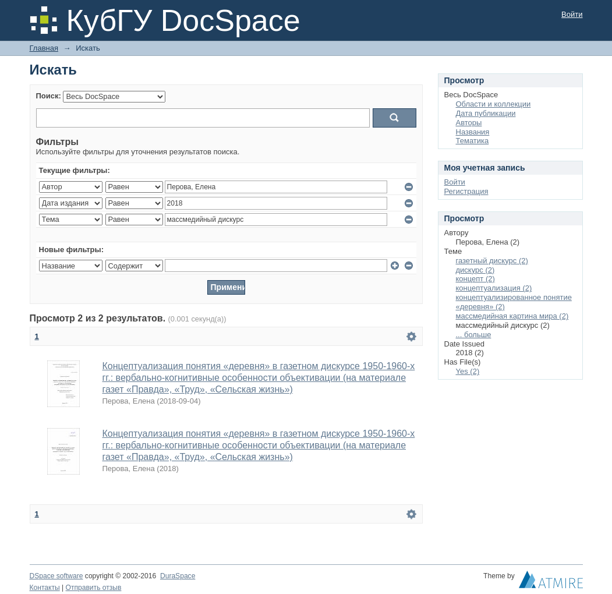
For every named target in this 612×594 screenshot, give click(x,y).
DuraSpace (177, 576)
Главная (44, 48)
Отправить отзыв (94, 588)
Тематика (472, 140)
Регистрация (466, 191)
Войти (571, 14)
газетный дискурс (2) (492, 260)
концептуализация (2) (494, 288)
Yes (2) (468, 371)
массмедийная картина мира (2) (512, 316)
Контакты (45, 588)
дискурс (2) (475, 270)
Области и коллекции (493, 104)
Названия (473, 132)
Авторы (469, 122)
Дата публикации (486, 113)
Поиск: (48, 95)
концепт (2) (475, 278)
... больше (473, 334)
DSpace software (56, 576)
